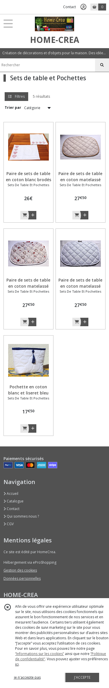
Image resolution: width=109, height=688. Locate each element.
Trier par (13, 107)
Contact (69, 6)
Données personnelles (22, 578)
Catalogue (13, 501)
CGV (8, 523)
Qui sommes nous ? (21, 516)
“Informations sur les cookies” (39, 653)
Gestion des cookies (20, 570)
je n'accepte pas (27, 677)
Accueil (10, 493)
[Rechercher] (102, 65)
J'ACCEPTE (82, 677)
